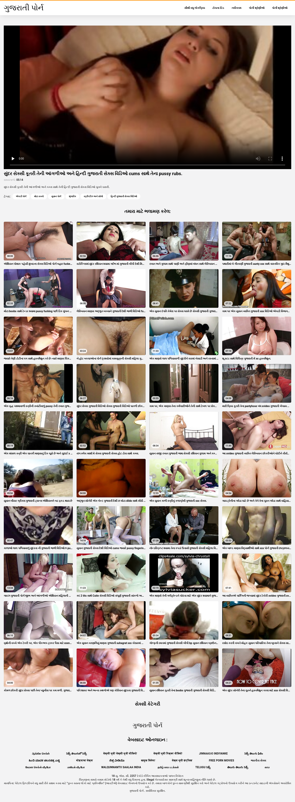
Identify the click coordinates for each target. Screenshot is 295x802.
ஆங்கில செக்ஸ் (40, 753)
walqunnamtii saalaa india (121, 767)
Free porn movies (221, 760)
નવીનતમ (236, 7)
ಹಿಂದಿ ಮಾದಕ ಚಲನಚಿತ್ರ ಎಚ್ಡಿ (44, 760)
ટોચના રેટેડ (218, 7)
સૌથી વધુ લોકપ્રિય (194, 7)
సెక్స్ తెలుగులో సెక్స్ (76, 753)
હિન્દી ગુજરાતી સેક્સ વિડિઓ (124, 196)
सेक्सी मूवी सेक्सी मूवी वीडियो (120, 753)
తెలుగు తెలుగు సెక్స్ (237, 767)
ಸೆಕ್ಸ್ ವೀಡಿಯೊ (117, 760)
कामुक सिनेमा (148, 760)
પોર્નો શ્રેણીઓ (256, 7)
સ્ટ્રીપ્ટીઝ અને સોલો (93, 196)
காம (267, 767)
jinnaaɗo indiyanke (213, 753)
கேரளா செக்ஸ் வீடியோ (38, 767)
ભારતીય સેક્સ (258, 760)
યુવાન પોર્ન (56, 196)
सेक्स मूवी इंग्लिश (182, 760)
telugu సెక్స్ (203, 767)
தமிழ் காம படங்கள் (168, 767)
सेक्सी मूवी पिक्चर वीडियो (168, 753)
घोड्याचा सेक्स (84, 760)
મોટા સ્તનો (39, 196)
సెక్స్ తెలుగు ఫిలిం (253, 753)
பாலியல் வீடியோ (76, 767)
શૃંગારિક (72, 196)
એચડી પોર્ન (21, 196)
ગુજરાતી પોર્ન (136, 790)
